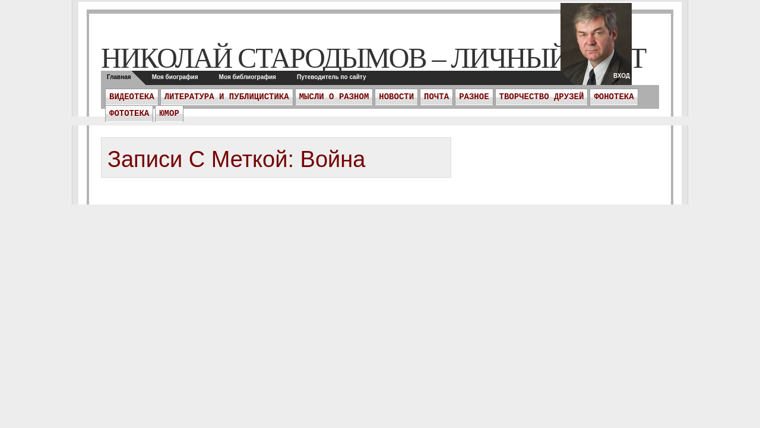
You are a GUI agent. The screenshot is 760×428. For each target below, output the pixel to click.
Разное (474, 97)
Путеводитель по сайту (331, 77)
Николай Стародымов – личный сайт (373, 58)
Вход (621, 76)
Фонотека (614, 97)
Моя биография (175, 77)
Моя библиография (247, 77)
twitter (596, 47)
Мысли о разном (334, 97)
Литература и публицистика (226, 97)
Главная (119, 77)
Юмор (169, 113)
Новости (396, 97)
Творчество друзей (541, 97)
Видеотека (131, 97)
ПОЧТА (436, 97)
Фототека (129, 113)
